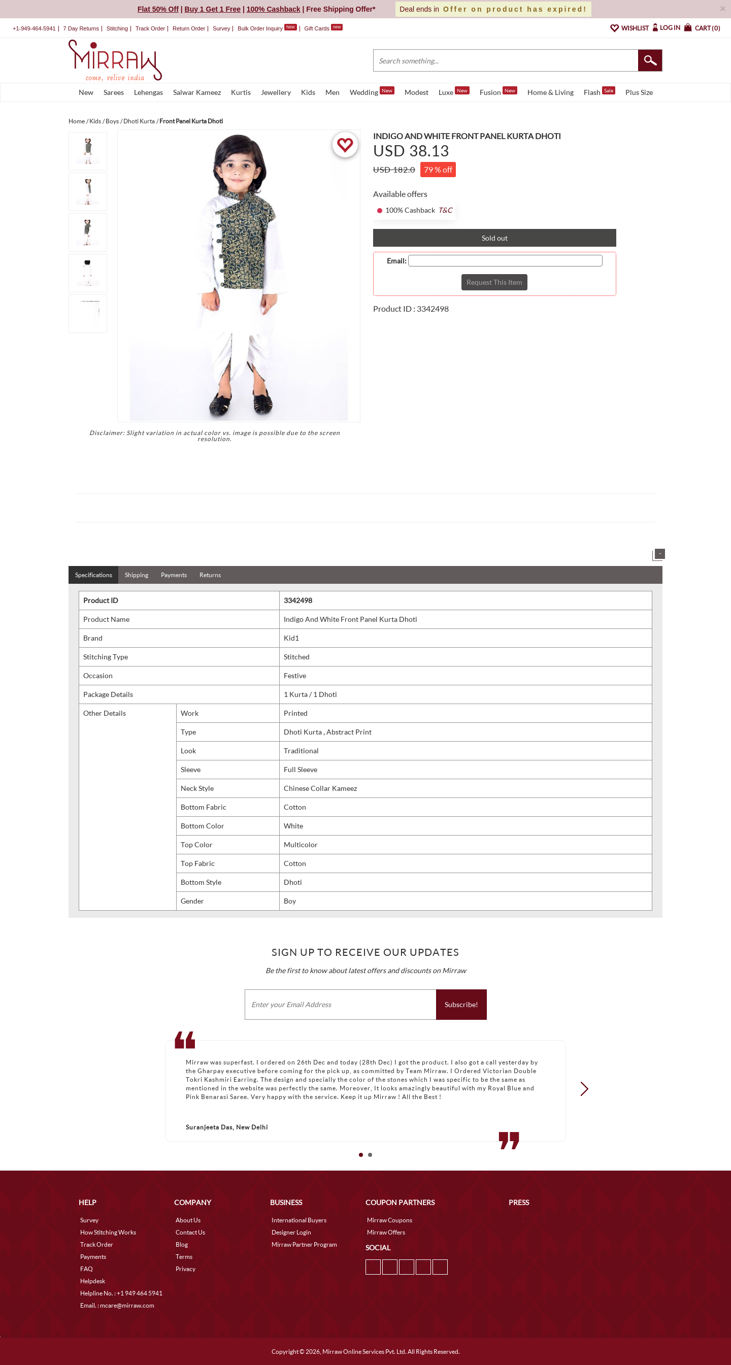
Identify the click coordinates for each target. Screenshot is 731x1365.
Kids (308, 92)
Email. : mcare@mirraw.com (117, 1305)
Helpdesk (92, 1281)
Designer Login (291, 1232)
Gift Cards (323, 28)
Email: (397, 260)
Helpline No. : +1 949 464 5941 (121, 1293)
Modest (416, 92)
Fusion (498, 91)
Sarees (114, 92)
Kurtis (241, 92)
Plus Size (639, 92)
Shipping (136, 575)
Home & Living (550, 92)
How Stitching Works (108, 1232)
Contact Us (190, 1232)
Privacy (185, 1269)
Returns (210, 575)
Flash (599, 91)
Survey (221, 28)
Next (581, 1089)
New (86, 92)
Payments (174, 575)
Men (332, 92)
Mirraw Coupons (389, 1220)
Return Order (189, 28)
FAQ (86, 1269)
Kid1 (291, 638)
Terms (184, 1256)
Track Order (150, 28)
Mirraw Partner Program (304, 1244)
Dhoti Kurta (303, 731)
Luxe (454, 91)
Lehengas (148, 92)
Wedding (372, 91)
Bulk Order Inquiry (260, 28)
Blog (182, 1244)
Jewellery (276, 92)
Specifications (93, 575)
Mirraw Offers (386, 1232)
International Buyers (299, 1220)
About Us (188, 1220)
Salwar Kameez (197, 92)
